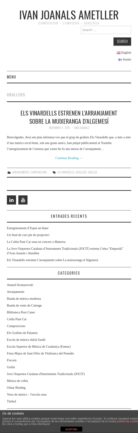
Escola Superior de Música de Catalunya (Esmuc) (39, 346)
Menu (11, 77)
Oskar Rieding (16, 387)
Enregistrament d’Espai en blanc (28, 228)
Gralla (11, 367)
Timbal (11, 401)
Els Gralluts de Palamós (22, 333)
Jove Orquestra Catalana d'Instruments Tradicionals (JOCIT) (46, 374)
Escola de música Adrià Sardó (26, 339)
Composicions (38, 172)
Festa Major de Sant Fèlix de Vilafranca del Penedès (40, 353)
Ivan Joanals (81, 128)
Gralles (92, 172)
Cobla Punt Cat (17, 319)
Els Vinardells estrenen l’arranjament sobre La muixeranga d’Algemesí (68, 116)
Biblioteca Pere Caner (21, 312)
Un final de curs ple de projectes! (28, 235)
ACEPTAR (71, 429)
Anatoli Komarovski (20, 285)
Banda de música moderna (24, 298)
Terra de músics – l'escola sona (27, 394)
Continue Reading (69, 158)
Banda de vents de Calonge (24, 305)
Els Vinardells (65, 172)
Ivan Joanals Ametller (69, 14)
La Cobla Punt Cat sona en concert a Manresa (36, 242)
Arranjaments (20, 172)
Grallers (81, 172)
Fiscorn (12, 360)
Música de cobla (17, 381)
